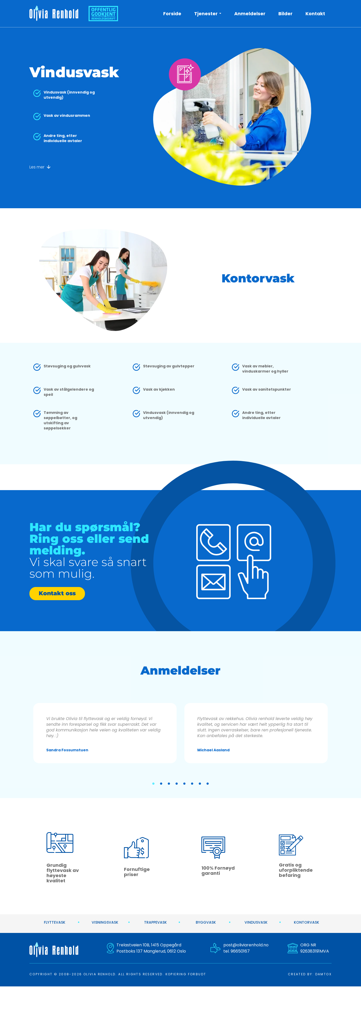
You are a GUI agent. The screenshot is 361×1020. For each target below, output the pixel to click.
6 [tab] (192, 783)
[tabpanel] (105, 733)
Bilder (285, 13)
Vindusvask (256, 922)
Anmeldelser (249, 13)
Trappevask (155, 922)
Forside (172, 13)
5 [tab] (184, 783)
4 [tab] (176, 783)
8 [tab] (207, 783)
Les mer (40, 167)
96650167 (240, 951)
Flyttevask (54, 922)
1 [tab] (153, 783)
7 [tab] (199, 783)
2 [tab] (161, 783)
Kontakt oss (57, 593)
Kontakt (315, 13)
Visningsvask (105, 922)
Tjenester (206, 13)
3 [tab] (168, 783)
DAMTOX (323, 974)
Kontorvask (306, 922)
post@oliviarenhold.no (246, 945)
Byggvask (206, 922)
